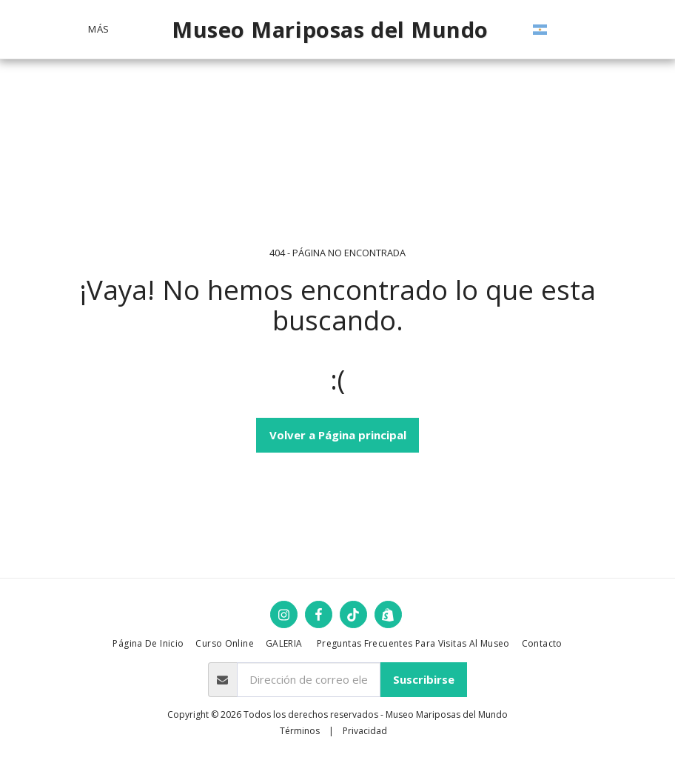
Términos (300, 730)
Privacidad (365, 730)
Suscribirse (423, 679)
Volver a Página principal (337, 434)
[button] (588, 29)
